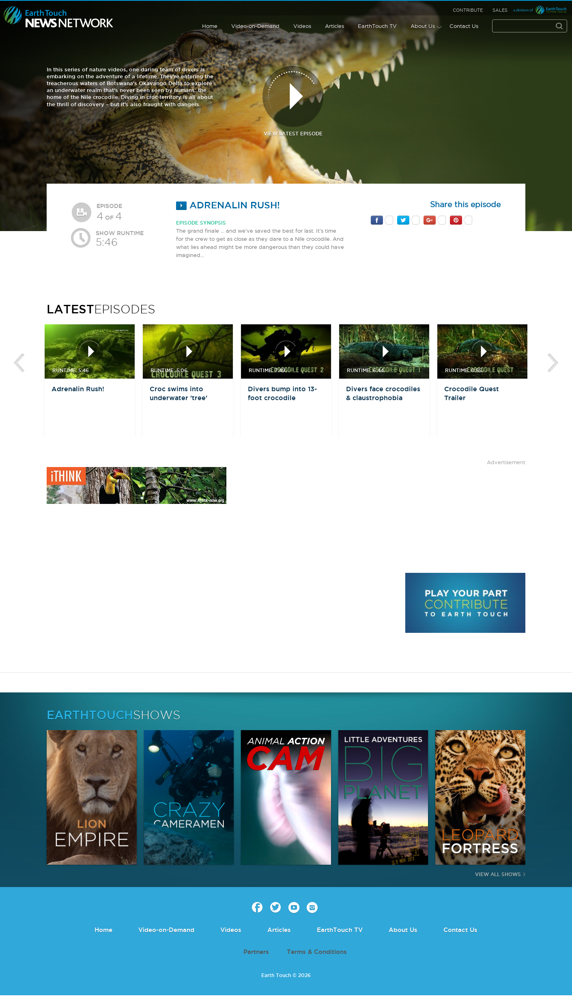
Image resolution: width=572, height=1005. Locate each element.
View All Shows (498, 874)
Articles (334, 26)
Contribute (468, 10)
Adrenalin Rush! (228, 205)
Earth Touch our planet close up (58, 17)
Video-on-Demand (255, 26)
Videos (302, 26)
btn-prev (19, 363)
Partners (256, 951)
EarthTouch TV (377, 26)
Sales (499, 10)
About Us (423, 26)
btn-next (553, 363)
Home (209, 26)
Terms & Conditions (317, 951)
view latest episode (292, 101)
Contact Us (463, 26)
